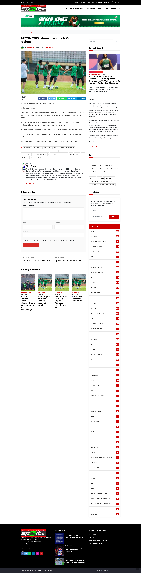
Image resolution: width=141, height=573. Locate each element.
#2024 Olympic (104, 162)
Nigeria (77, 151)
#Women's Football (107, 181)
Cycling (105, 452)
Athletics (105, 349)
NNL (83, 151)
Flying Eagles (105, 293)
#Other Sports (111, 178)
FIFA (105, 277)
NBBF (105, 432)
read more (95, 147)
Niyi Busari (30, 47)
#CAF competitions (96, 168)
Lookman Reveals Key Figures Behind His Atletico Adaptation (74, 549)
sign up (113, 216)
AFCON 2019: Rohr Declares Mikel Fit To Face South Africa (36, 260)
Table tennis (105, 385)
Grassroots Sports (41, 151)
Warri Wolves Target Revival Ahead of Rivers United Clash (74, 561)
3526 (94, 534)
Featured (90, 8)
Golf (105, 416)
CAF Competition (105, 246)
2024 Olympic (38, 147)
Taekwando (90, 2)
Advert (118, 570)
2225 (96, 537)
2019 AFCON (27, 147)
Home (65, 8)
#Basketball (108, 165)
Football (105, 236)
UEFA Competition (105, 329)
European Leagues (76, 8)
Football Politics (105, 354)
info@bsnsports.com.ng (32, 544)
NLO (105, 391)
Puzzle (25, 231)
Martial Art (63, 151)
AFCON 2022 (105, 514)
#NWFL (112, 175)
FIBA (105, 483)
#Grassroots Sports (111, 168)
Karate (83, 2)
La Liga (105, 344)
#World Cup (94, 184)
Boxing (105, 303)
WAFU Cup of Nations (105, 396)
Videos (99, 8)
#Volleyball (94, 181)
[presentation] (100, 217)
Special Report (105, 375)
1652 (106, 540)
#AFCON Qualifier (95, 165)
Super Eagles (34, 32)
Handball (76, 2)
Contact (98, 570)
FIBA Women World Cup (105, 493)
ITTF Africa (105, 447)
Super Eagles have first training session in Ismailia (44, 300)
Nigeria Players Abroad (96, 72)
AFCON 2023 (105, 463)
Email (57, 223)
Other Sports (110, 8)
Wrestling (105, 406)
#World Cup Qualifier (107, 184)
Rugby (105, 427)
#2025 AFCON (115, 162)
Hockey (105, 437)
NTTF (105, 509)
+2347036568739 (36, 542)
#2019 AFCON (93, 162)
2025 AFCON (47, 147)
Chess (105, 478)
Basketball (70, 147)
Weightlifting (105, 411)
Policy (105, 570)
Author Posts (30, 183)
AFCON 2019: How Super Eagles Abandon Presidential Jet (61, 301)
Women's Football (76, 154)
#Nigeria (92, 175)
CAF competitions (27, 151)
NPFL (23, 154)
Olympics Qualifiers (39, 154)
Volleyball (99, 2)
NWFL (29, 154)
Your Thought (28, 205)
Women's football (105, 272)
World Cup (25, 157)
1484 (102, 543)
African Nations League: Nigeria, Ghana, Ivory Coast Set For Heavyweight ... (28, 304)
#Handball (93, 171)
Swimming (105, 442)
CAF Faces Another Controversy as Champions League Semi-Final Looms (73, 537)
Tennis (105, 401)
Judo (105, 488)
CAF (105, 262)
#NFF (112, 171)
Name (25, 223)
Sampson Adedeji (27, 292)
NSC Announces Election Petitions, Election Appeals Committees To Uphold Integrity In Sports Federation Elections (104, 79)
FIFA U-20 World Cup (105, 313)
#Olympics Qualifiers (97, 178)
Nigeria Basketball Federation (105, 457)
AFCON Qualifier (58, 147)
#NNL (99, 175)
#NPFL (106, 175)
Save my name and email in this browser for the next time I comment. (50, 240)
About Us (106, 2)
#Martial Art (104, 171)
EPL (105, 318)
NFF (71, 151)
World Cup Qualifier (38, 157)
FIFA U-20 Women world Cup (105, 504)
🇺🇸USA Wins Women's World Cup (77, 298)
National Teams (105, 267)
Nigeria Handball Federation (105, 499)
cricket (105, 380)
